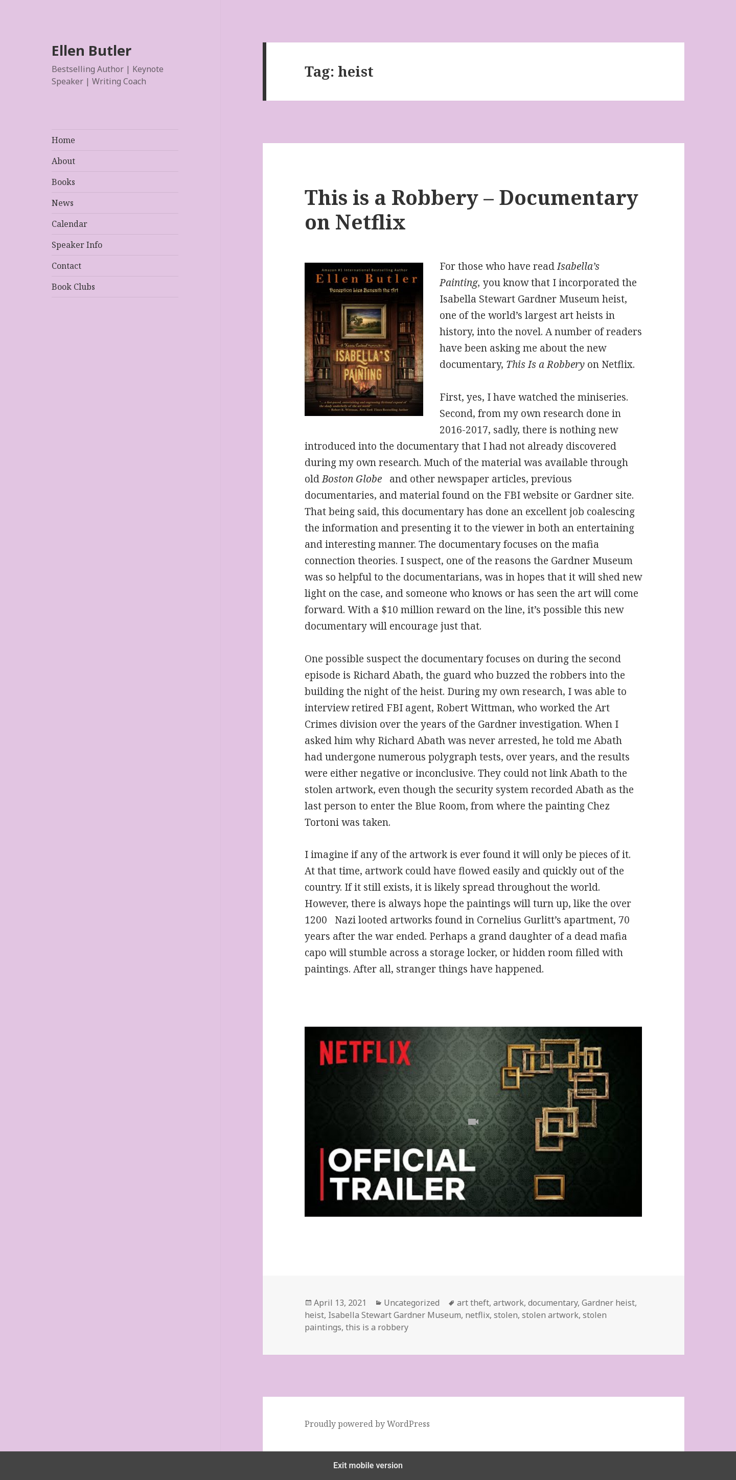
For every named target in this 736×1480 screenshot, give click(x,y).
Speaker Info (77, 244)
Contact (66, 265)
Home (63, 140)
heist (314, 1315)
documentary (553, 1302)
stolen (506, 1315)
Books (63, 182)
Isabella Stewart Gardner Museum (394, 1315)
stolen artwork (550, 1315)
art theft (473, 1302)
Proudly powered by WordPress (367, 1423)
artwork (508, 1302)
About (63, 161)
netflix (477, 1315)
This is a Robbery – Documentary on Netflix (471, 209)
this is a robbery (377, 1327)
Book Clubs (73, 286)
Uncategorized (412, 1302)
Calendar (69, 223)
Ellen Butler (91, 50)
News (63, 203)
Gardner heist (608, 1302)
